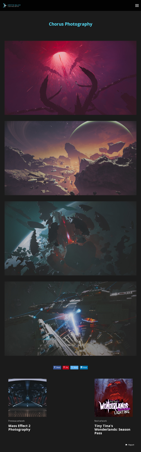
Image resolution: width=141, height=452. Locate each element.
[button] (129, 445)
